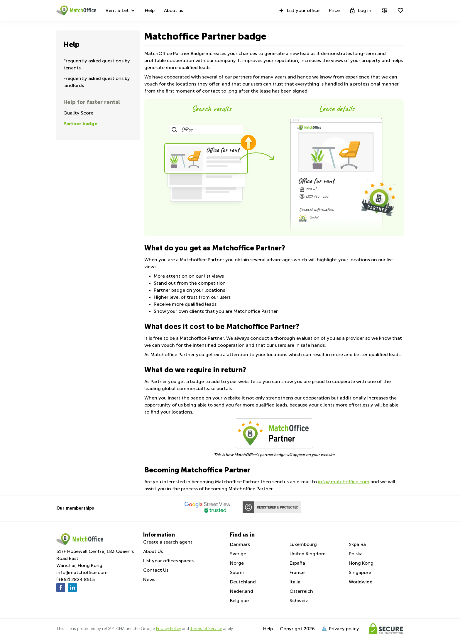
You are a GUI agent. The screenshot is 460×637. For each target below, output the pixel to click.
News (149, 579)
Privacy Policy (168, 628)
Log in (360, 10)
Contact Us (155, 570)
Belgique (239, 600)
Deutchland (243, 581)
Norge (237, 563)
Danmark (240, 544)
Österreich (301, 591)
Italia (295, 581)
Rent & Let (117, 10)
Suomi (237, 572)
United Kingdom (308, 553)
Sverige (238, 553)
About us (173, 10)
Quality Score (78, 112)
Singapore (360, 572)
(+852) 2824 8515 (75, 579)
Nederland (241, 591)
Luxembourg (303, 544)
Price (334, 10)
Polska (356, 553)
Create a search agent (167, 541)
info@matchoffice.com (343, 481)
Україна (357, 544)
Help (150, 10)
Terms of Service (206, 628)
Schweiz (299, 600)
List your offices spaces (168, 560)
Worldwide (360, 581)
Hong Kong (361, 563)
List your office (298, 10)
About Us (153, 551)
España (297, 563)
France (297, 572)
